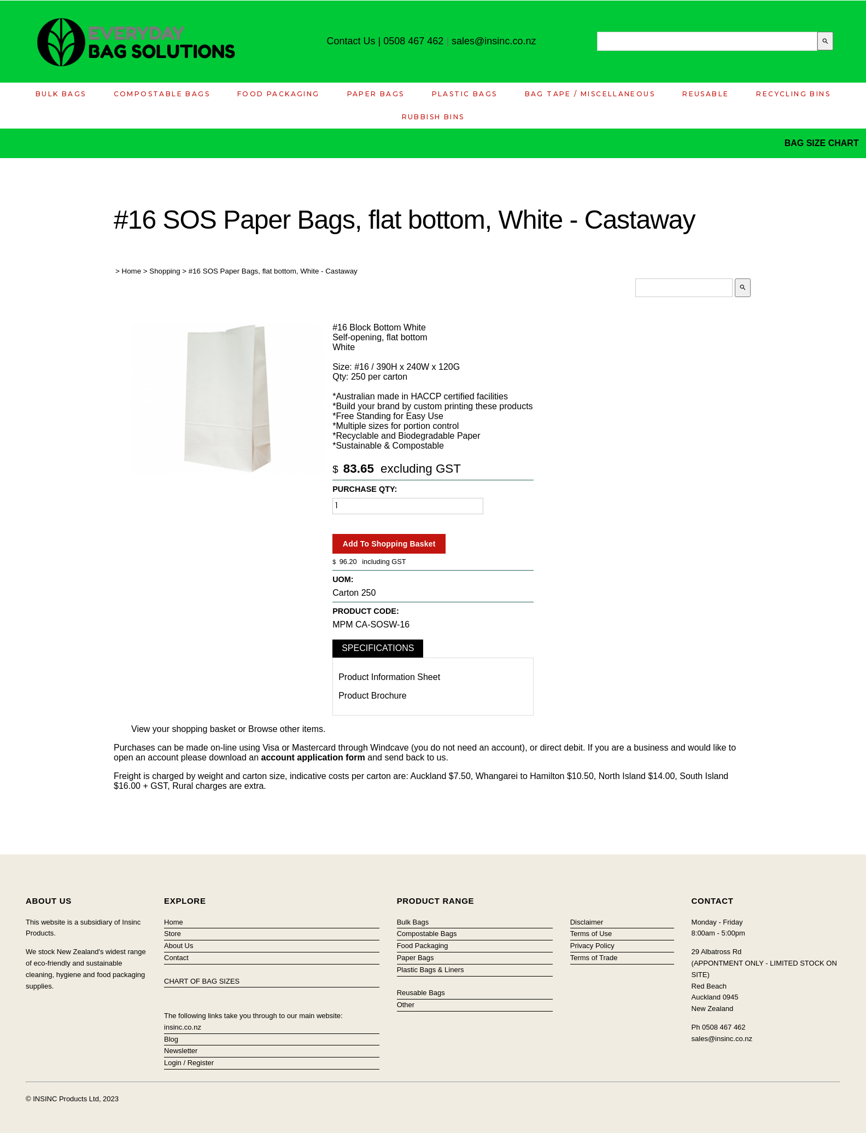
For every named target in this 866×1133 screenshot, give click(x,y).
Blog (171, 1039)
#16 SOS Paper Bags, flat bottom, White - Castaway (273, 271)
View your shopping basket (183, 729)
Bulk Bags (61, 94)
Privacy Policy (592, 946)
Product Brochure (372, 695)
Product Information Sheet (389, 677)
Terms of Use (591, 933)
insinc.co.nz (182, 1027)
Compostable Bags (162, 94)
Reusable (705, 94)
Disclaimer (587, 922)
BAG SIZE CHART (823, 143)
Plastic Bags (465, 94)
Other (406, 1005)
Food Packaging (278, 94)
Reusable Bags (421, 993)
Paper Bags (376, 94)
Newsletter (180, 1051)
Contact (176, 958)
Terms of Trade (594, 958)
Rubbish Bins (433, 117)
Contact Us (351, 41)
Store (172, 933)
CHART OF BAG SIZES (201, 981)
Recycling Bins (793, 94)
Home (132, 271)
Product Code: (365, 611)
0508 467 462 (413, 41)
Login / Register (189, 1063)
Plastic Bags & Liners (430, 970)
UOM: (342, 579)
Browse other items (285, 729)
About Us (178, 946)
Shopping (164, 271)
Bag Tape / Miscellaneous (590, 94)
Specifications (378, 648)
